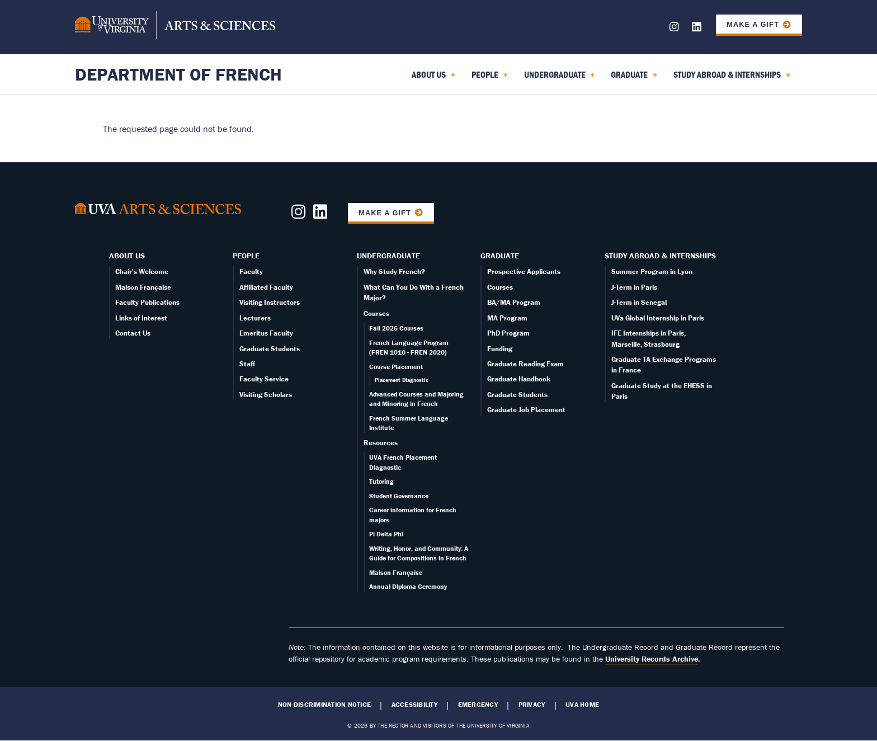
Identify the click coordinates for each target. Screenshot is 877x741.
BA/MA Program (513, 302)
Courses (376, 313)
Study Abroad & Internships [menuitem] (732, 78)
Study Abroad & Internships (660, 256)
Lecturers (255, 318)
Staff (247, 364)
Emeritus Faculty (266, 333)
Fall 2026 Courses (396, 328)
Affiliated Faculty (266, 287)
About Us (127, 256)
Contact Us (132, 333)
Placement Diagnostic (401, 380)
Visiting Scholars (265, 394)
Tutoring (381, 481)
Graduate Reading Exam (525, 364)
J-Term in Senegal (639, 302)
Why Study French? (394, 271)
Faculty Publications (147, 302)
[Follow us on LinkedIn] (696, 28)
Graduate (499, 256)
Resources (381, 442)
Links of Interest (141, 318)
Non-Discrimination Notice (324, 705)
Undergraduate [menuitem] (560, 78)
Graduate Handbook (518, 379)
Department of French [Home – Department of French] (178, 74)
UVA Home (582, 705)
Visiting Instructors (269, 302)
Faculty (251, 271)
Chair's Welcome (141, 271)
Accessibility (414, 705)
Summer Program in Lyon (651, 271)
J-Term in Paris (634, 287)
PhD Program (508, 333)
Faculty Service (264, 379)
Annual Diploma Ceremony (408, 586)
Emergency (478, 705)
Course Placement (396, 366)
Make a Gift (753, 24)
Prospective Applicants (523, 271)
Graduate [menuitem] (634, 78)
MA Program (507, 318)
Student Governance (398, 496)
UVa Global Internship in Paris (657, 318)
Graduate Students (269, 348)
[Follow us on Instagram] (674, 28)
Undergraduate (388, 256)
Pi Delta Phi (386, 534)
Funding (499, 348)
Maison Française (143, 287)
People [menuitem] (489, 78)
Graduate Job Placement (526, 409)
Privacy (531, 705)
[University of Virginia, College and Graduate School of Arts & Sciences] (175, 27)
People (246, 256)
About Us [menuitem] (433, 78)
